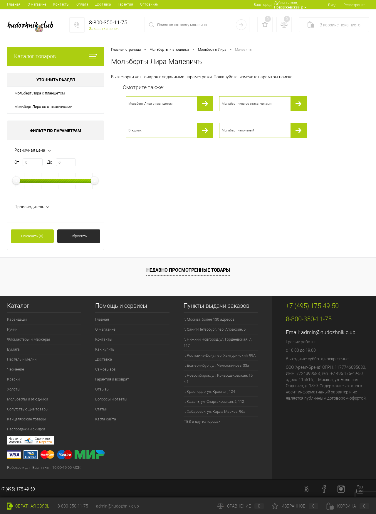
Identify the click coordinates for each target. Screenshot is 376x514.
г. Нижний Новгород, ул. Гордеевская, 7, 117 (217, 342)
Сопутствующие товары (27, 409)
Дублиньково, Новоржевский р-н (290, 5)
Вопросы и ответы (111, 399)
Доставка (103, 4)
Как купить (104, 349)
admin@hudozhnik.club (328, 332)
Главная (14, 4)
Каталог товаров (55, 56)
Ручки (12, 329)
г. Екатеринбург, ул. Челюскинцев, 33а (216, 365)
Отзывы (102, 389)
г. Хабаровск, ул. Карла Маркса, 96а (214, 411)
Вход (332, 5)
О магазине (37, 4)
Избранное (295, 506)
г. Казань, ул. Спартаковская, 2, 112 (214, 401)
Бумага (13, 349)
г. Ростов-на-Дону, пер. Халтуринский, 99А (220, 355)
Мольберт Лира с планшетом (39, 93)
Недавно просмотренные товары (188, 270)
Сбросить (78, 236)
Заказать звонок (104, 28)
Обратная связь (28, 506)
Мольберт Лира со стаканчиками (43, 106)
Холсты (13, 389)
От (16, 162)
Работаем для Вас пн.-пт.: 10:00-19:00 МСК (43, 467)
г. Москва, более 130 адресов (209, 319)
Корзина (347, 506)
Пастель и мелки (21, 359)
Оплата (82, 4)
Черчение (15, 369)
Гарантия (125, 4)
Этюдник (135, 130)
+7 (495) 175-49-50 (17, 489)
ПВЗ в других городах (202, 421)
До (49, 162)
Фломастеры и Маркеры (28, 339)
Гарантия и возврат (112, 379)
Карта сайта (105, 419)
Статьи (101, 409)
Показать (32, 236)
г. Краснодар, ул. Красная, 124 (209, 391)
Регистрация (354, 5)
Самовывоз (105, 369)
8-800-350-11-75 (73, 506)
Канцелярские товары (26, 419)
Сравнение (240, 506)
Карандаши (17, 319)
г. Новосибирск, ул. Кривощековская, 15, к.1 (218, 378)
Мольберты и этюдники (27, 399)
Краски (13, 379)
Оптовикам (149, 4)
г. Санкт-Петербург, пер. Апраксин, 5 (215, 329)
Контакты (61, 4)
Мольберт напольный (238, 130)
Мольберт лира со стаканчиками (246, 104)
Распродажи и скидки (26, 429)
